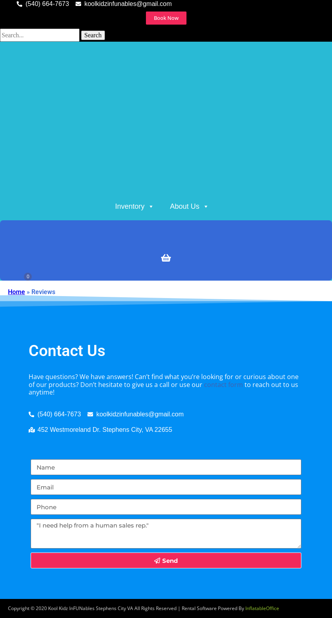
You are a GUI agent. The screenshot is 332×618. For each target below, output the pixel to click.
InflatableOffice (262, 608)
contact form (223, 384)
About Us (189, 206)
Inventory (134, 206)
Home (16, 292)
